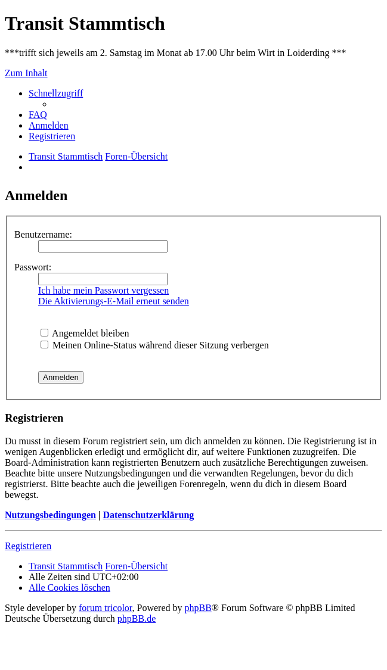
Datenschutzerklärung (148, 515)
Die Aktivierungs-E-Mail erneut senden (113, 301)
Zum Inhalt (26, 73)
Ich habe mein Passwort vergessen (103, 290)
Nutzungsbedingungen (50, 515)
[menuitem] (38, 115)
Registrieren (28, 546)
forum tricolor (105, 608)
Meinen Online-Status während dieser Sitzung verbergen (155, 345)
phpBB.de (136, 618)
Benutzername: (43, 234)
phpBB (198, 608)
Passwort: (32, 267)
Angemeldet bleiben (85, 333)
